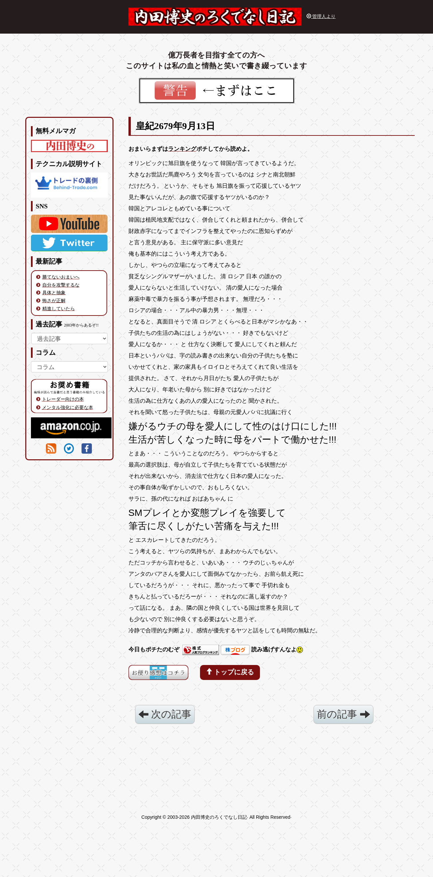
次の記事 (164, 714)
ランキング (182, 149)
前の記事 (343, 714)
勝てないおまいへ (61, 277)
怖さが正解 (54, 300)
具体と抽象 (54, 292)
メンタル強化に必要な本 (67, 407)
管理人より (321, 16)
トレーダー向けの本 (63, 399)
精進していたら (58, 308)
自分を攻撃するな (61, 285)
